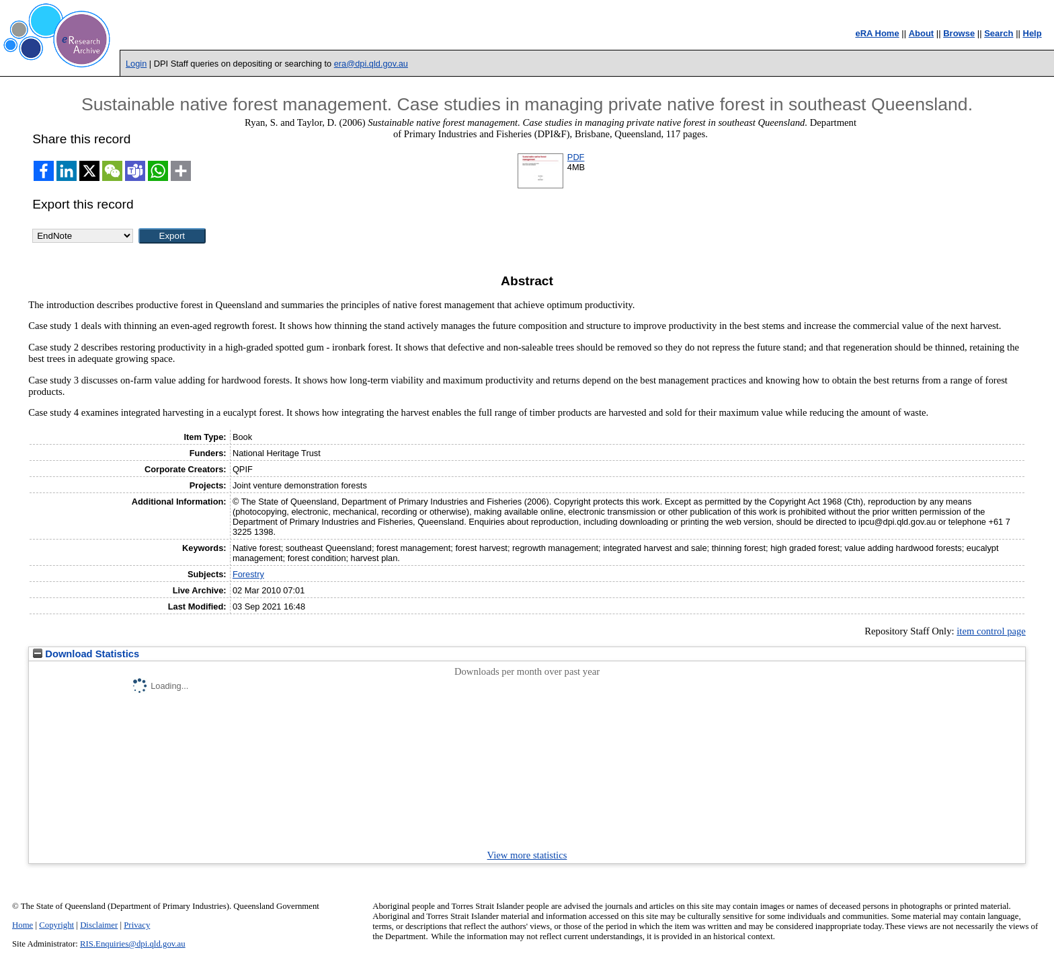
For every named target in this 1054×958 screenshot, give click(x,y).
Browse (959, 33)
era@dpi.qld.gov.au (371, 64)
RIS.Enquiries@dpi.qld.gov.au (133, 944)
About (921, 33)
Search (998, 33)
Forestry (248, 574)
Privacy (137, 925)
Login (136, 64)
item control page (991, 631)
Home (22, 925)
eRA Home (877, 33)
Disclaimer (99, 925)
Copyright (56, 925)
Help (1032, 33)
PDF (576, 157)
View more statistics (527, 855)
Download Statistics (86, 654)
